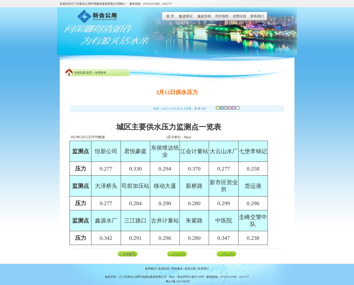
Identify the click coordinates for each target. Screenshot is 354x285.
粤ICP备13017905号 (178, 281)
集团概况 (150, 268)
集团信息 (163, 268)
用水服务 (177, 268)
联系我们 (203, 268)
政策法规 (190, 268)
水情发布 (100, 72)
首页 (89, 72)
